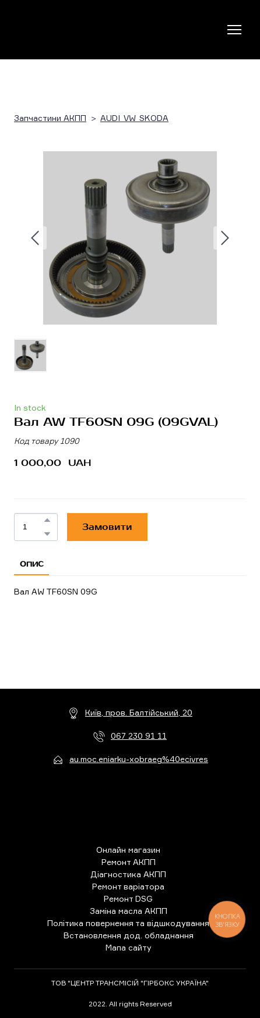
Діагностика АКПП (128, 874)
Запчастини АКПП (50, 118)
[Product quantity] (33, 527)
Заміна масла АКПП (128, 911)
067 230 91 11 (139, 736)
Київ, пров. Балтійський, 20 (138, 712)
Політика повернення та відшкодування (128, 923)
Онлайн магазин (128, 850)
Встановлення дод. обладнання (129, 935)
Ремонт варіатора (128, 886)
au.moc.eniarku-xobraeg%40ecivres (138, 759)
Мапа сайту (129, 947)
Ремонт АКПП (128, 862)
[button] (47, 520)
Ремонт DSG (128, 898)
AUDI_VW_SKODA (134, 118)
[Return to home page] (62, 30)
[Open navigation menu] (234, 29)
